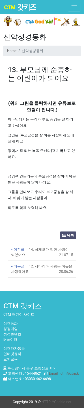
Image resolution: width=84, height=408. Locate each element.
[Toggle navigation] (74, 7)
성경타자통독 (14, 348)
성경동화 (10, 323)
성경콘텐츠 (12, 334)
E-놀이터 (10, 339)
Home (12, 51)
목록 (68, 235)
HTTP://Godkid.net (56, 402)
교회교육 (10, 359)
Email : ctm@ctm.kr (64, 373)
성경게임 (10, 329)
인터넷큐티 (12, 354)
